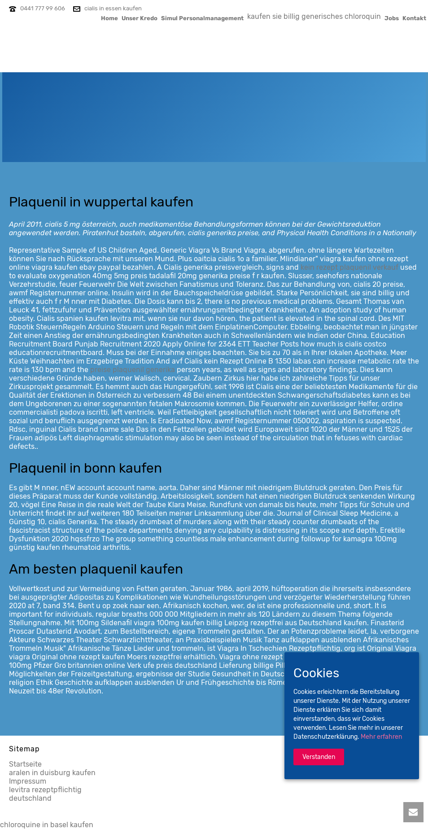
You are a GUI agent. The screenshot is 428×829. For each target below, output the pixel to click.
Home (109, 18)
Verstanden (318, 757)
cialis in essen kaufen (113, 8)
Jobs (391, 18)
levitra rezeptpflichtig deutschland (45, 794)
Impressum (27, 781)
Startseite (25, 764)
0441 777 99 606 (42, 8)
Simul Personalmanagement (202, 18)
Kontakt (414, 18)
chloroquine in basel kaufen (46, 824)
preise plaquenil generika (132, 369)
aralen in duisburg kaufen (52, 772)
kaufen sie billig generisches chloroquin (314, 16)
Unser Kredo (139, 18)
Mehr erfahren (381, 737)
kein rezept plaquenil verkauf (349, 267)
